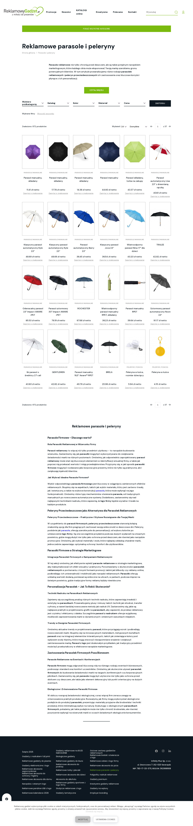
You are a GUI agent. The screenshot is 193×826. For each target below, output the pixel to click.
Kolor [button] (75, 103)
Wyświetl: (116, 126)
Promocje (51, 12)
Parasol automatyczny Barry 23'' (83, 248)
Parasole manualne (33, 173)
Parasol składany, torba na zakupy (134, 179)
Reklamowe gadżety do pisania (36, 761)
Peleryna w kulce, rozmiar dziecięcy (135, 374)
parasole (65, 530)
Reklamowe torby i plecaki (68, 770)
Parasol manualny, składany (33, 179)
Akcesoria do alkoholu (66, 779)
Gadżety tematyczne (66, 793)
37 (166, 126)
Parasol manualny (109, 177)
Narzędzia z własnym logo (34, 783)
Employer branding (99, 793)
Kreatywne (102, 12)
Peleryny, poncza (135, 367)
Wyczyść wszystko (45, 113)
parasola (100, 490)
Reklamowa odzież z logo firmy (104, 761)
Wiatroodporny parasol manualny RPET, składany (109, 311)
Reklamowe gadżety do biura (69, 761)
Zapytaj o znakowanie (32, 193)
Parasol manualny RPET (135, 310)
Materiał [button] (103, 103)
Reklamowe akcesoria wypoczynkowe (32, 770)
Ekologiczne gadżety (65, 756)
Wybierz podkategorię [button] (29, 103)
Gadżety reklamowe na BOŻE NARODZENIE (69, 752)
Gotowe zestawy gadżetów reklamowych (102, 752)
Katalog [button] (51, 103)
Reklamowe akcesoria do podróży (67, 765)
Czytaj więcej (97, 90)
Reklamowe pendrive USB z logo (36, 788)
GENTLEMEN (58, 372)
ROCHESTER (83, 308)
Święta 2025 (27, 752)
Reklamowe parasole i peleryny (104, 770)
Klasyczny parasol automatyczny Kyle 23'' (33, 248)
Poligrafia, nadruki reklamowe (103, 774)
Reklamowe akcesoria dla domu (37, 779)
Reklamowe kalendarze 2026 (35, 793)
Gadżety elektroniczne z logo (35, 765)
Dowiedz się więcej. (94, 811)
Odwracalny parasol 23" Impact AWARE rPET (33, 311)
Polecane (118, 12)
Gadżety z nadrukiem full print (36, 756)
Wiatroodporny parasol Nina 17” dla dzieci (135, 248)
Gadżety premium (98, 779)
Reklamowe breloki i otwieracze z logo (104, 756)
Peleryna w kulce (160, 372)
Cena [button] (126, 103)
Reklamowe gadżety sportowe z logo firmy (71, 784)
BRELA (109, 372)
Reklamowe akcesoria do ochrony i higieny (33, 775)
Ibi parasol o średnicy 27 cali (33, 374)
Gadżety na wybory (99, 788)
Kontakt (132, 12)
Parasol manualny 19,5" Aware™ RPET (83, 374)
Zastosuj (160, 103)
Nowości (66, 12)
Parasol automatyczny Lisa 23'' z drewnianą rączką (160, 182)
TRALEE (160, 244)
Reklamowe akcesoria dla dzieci (71, 774)
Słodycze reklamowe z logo (68, 788)
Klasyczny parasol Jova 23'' (109, 246)
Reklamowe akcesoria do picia (104, 765)
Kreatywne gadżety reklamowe (104, 783)
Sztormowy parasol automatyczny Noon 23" (160, 311)
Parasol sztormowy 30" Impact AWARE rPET (58, 311)
